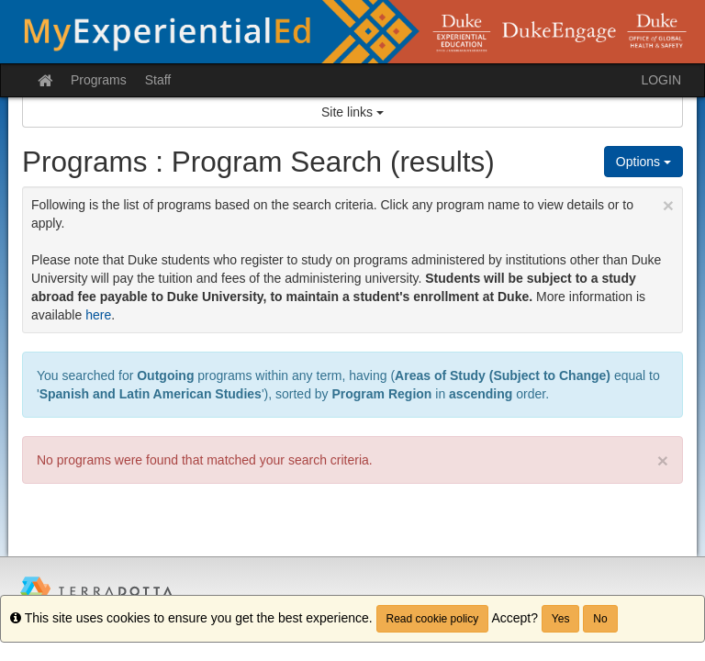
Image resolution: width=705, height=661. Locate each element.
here (98, 315)
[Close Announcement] (668, 205)
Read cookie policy (432, 618)
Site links (352, 112)
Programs (99, 80)
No (600, 618)
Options (643, 161)
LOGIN (661, 80)
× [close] (662, 460)
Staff (158, 80)
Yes (561, 618)
